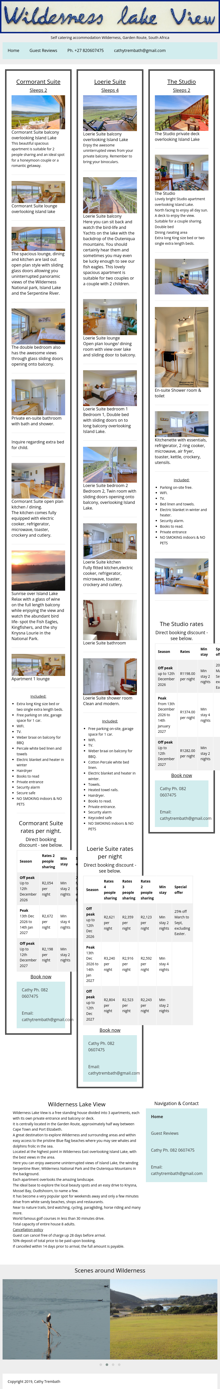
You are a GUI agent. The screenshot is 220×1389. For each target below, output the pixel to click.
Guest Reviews (43, 50)
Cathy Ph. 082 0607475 (35, 993)
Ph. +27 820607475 (85, 50)
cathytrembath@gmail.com (140, 50)
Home (13, 50)
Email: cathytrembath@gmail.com (43, 1016)
